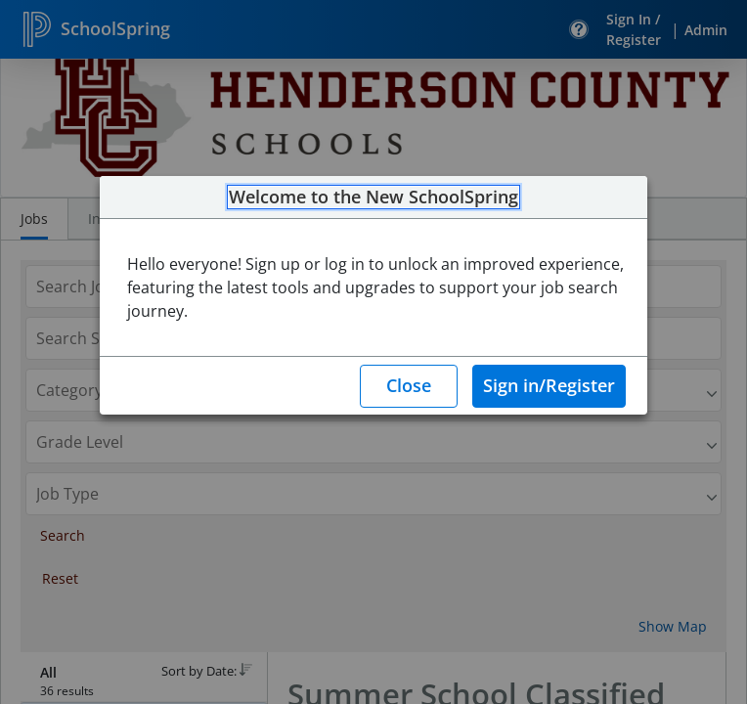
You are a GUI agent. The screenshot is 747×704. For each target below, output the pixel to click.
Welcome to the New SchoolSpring (373, 197)
